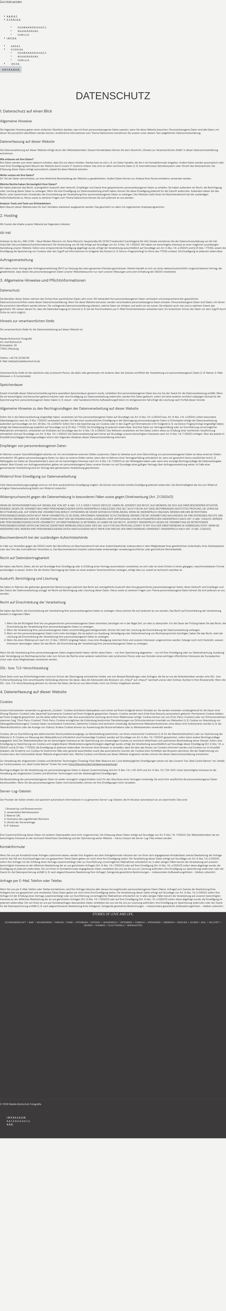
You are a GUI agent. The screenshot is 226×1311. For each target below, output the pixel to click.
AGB (10, 1124)
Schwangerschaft (32, 27)
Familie (23, 34)
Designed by (15, 1110)
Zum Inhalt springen (11, 1)
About (12, 16)
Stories (14, 19)
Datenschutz (18, 1121)
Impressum (16, 1117)
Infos (12, 38)
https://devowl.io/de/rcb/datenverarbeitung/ (92, 764)
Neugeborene (28, 31)
